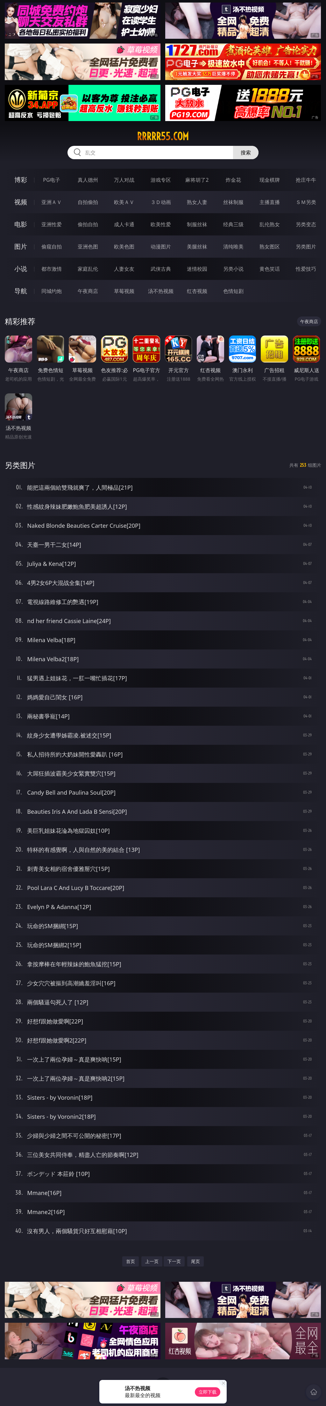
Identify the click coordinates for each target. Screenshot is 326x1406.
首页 (130, 1261)
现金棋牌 (269, 179)
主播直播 (269, 202)
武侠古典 (161, 268)
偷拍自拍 (88, 224)
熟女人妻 (197, 202)
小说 (20, 268)
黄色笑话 (269, 268)
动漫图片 (161, 246)
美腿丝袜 (197, 246)
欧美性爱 (161, 224)
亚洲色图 (88, 246)
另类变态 (306, 224)
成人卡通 (124, 224)
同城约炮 (51, 291)
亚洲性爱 (51, 224)
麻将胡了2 (197, 179)
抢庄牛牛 (306, 179)
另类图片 (306, 246)
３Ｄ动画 (161, 202)
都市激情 (51, 268)
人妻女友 (124, 268)
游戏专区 (161, 179)
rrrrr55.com (163, 136)
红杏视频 (197, 291)
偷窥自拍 (51, 246)
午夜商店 (88, 291)
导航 (20, 291)
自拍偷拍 (88, 202)
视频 (20, 202)
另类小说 (233, 268)
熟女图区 (269, 246)
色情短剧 (233, 291)
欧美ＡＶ (124, 202)
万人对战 (124, 179)
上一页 (152, 1261)
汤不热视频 (161, 291)
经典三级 (233, 224)
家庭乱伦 (88, 268)
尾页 (195, 1261)
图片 (20, 246)
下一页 (174, 1261)
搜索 (246, 152)
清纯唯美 (233, 246)
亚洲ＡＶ (51, 202)
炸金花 (233, 179)
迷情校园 (197, 268)
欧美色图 (124, 246)
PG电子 (51, 179)
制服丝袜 (197, 224)
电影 (20, 224)
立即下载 (207, 1392)
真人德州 (88, 179)
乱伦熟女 (269, 224)
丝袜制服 (233, 202)
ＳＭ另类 (306, 202)
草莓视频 (124, 291)
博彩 (20, 179)
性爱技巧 (306, 268)
